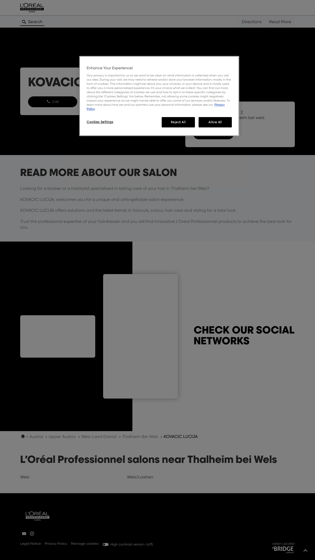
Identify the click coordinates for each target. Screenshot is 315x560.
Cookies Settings (100, 122)
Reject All (178, 122)
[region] (159, 96)
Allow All (215, 122)
